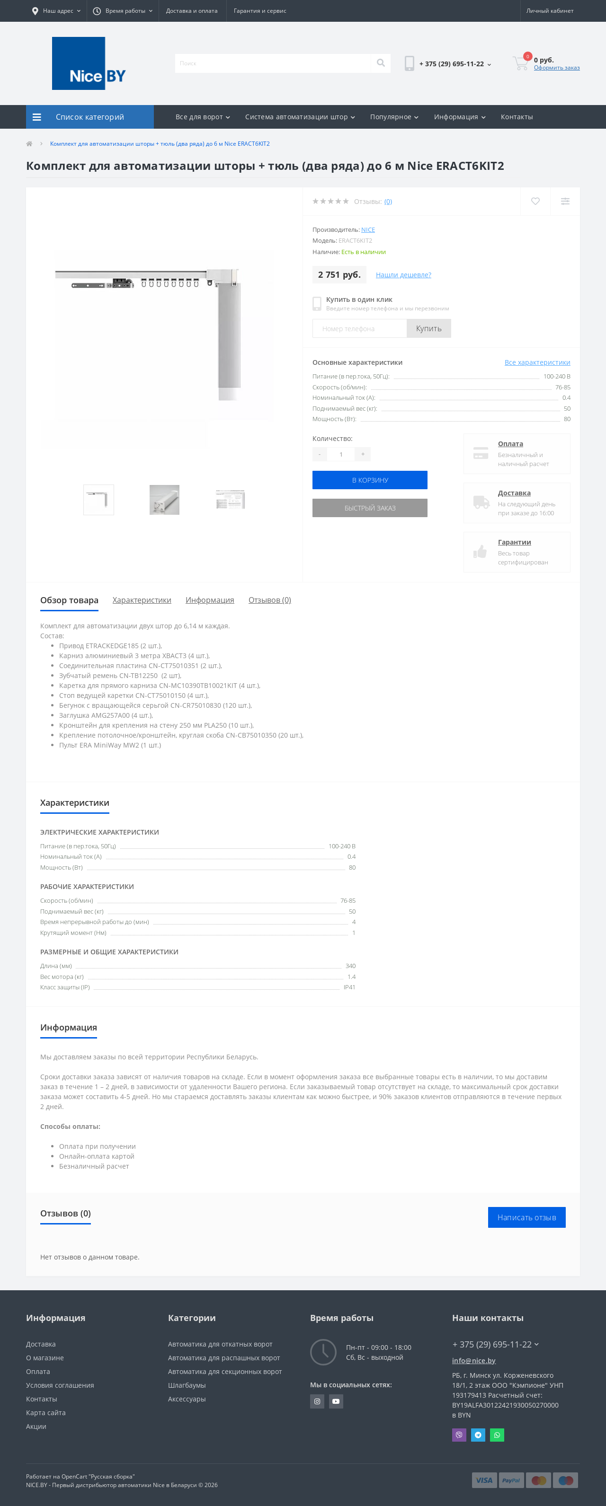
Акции (36, 1426)
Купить (429, 328)
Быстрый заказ (370, 507)
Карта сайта (46, 1412)
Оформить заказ (557, 67)
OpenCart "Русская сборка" (98, 1476)
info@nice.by (474, 1360)
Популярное (394, 116)
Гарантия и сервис (260, 11)
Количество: (332, 438)
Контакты (517, 116)
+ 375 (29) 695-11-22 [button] (496, 1344)
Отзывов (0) (270, 600)
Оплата (510, 443)
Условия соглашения (60, 1385)
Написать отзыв (527, 1217)
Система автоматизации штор (300, 116)
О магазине (45, 1357)
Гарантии (514, 541)
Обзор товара (69, 600)
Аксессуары (187, 1398)
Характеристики (142, 600)
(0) (388, 201)
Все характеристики (537, 362)
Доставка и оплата (192, 11)
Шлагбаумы (187, 1385)
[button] (56, 11)
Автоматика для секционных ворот (225, 1371)
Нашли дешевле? (403, 274)
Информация (460, 116)
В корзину (370, 480)
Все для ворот (203, 116)
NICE (368, 229)
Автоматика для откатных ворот (220, 1343)
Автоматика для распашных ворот (224, 1357)
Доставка (514, 492)
